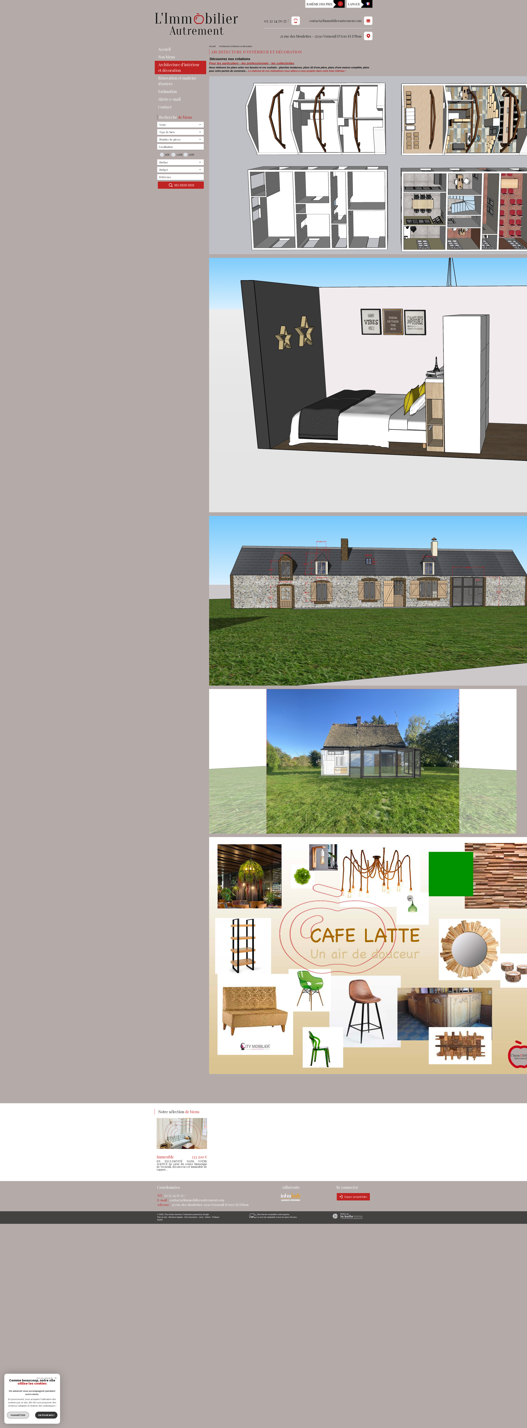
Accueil (164, 49)
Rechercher (180, 185)
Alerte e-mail (169, 99)
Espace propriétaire (353, 1196)
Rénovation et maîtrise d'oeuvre (177, 80)
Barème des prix (319, 4)
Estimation (167, 91)
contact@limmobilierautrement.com (335, 21)
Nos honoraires (191, 1217)
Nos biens (166, 56)
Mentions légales (176, 1217)
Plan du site (162, 1217)
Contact (165, 106)
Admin (207, 1217)
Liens (201, 1217)
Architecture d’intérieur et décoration (179, 67)
